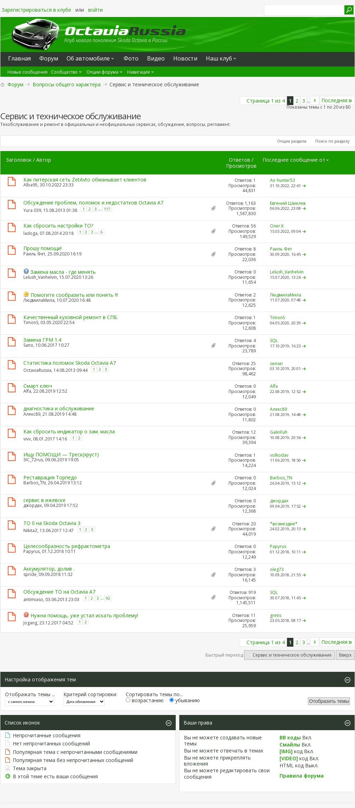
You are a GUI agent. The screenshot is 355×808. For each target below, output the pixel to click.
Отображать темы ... (30, 694)
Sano (28, 345)
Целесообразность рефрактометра (66, 546)
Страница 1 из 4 (266, 100)
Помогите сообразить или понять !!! (74, 295)
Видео (156, 58)
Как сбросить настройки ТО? (58, 225)
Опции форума (102, 72)
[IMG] (286, 751)
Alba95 (30, 185)
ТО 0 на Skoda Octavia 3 (51, 523)
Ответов (239, 159)
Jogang (30, 623)
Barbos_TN (34, 483)
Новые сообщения (27, 72)
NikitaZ (30, 530)
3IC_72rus (33, 460)
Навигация (138, 72)
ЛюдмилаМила (39, 300)
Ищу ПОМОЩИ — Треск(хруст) (61, 454)
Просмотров (241, 165)
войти (95, 9)
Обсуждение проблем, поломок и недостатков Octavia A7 (93, 202)
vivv (27, 439)
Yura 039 (32, 210)
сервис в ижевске (44, 500)
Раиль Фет (34, 254)
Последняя (337, 100)
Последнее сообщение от (296, 159)
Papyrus (31, 551)
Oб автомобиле (88, 58)
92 (108, 598)
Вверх (345, 655)
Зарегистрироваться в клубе (36, 9)
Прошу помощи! (42, 248)
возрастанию (145, 700)
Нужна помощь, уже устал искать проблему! (84, 615)
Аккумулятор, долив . (48, 568)
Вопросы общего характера (67, 84)
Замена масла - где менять (63, 272)
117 (107, 209)
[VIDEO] (289, 758)
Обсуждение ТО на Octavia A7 (59, 591)
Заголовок (19, 159)
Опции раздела (291, 141)
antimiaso (33, 599)
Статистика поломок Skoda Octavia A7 (69, 362)
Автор (43, 159)
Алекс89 (31, 414)
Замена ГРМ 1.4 (42, 339)
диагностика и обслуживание (58, 408)
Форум (15, 84)
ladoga (30, 233)
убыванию (184, 700)
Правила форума (302, 775)
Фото (131, 58)
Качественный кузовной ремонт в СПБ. (70, 317)
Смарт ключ (37, 385)
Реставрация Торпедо (50, 477)
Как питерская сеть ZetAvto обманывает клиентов (84, 179)
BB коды (290, 737)
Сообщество (64, 72)
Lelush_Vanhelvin (40, 277)
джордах (32, 505)
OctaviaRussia (37, 370)
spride (29, 574)
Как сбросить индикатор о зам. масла (69, 431)
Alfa (27, 391)
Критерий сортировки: (90, 694)
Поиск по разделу (332, 141)
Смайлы (290, 744)
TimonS (30, 322)
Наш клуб (219, 58)
